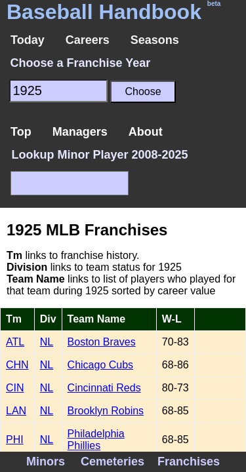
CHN (17, 364)
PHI (15, 439)
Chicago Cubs (101, 364)
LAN (16, 410)
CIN (15, 387)
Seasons (155, 40)
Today (27, 40)
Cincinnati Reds (104, 387)
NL (46, 341)
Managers (80, 131)
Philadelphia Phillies (96, 439)
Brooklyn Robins (106, 410)
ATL (15, 341)
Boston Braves (102, 341)
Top (20, 131)
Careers (88, 40)
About (146, 131)
